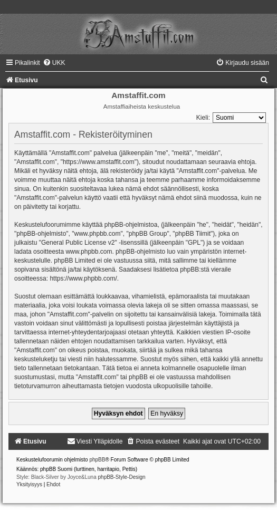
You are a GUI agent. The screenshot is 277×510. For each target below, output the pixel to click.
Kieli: (203, 117)
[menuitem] (54, 62)
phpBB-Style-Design (122, 477)
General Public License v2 (77, 242)
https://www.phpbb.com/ (83, 278)
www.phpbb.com (88, 251)
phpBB (97, 460)
